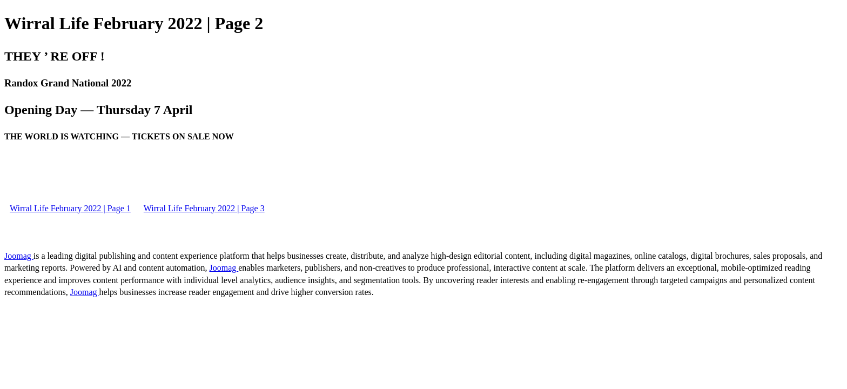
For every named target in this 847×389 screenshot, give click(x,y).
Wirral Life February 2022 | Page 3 (204, 208)
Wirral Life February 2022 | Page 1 (70, 208)
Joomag (18, 255)
